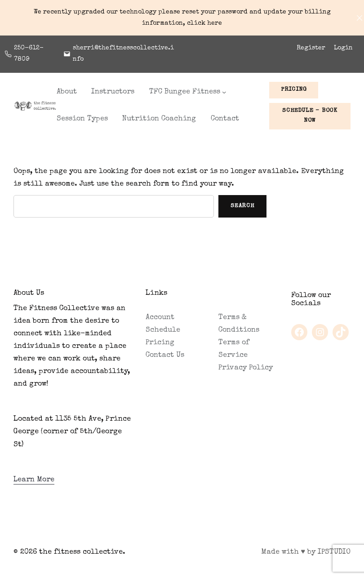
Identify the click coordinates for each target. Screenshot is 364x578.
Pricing (160, 343)
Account (160, 317)
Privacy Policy (245, 368)
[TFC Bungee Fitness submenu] (224, 92)
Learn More (33, 480)
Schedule (163, 330)
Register (311, 48)
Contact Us (165, 355)
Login (343, 48)
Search (242, 206)
